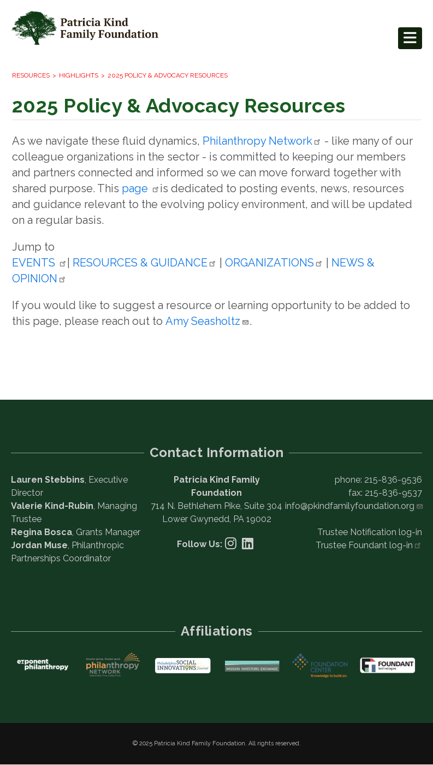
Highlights (78, 75)
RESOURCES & (145, 262)
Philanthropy (262, 140)
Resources (31, 75)
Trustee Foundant (369, 545)
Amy (207, 321)
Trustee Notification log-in (369, 532)
